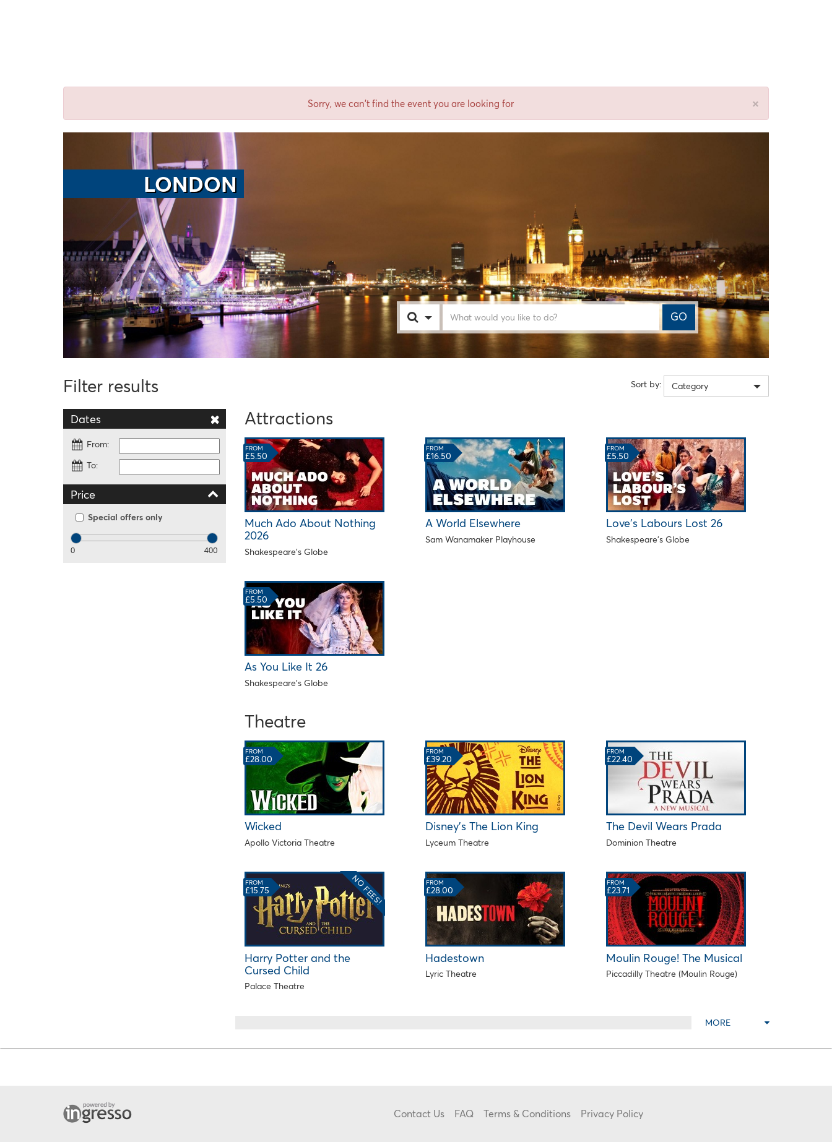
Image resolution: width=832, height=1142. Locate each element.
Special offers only (119, 517)
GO (678, 317)
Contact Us (419, 1113)
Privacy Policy (612, 1113)
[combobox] (432, 317)
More (737, 1022)
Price (145, 494)
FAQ (464, 1113)
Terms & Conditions (527, 1113)
